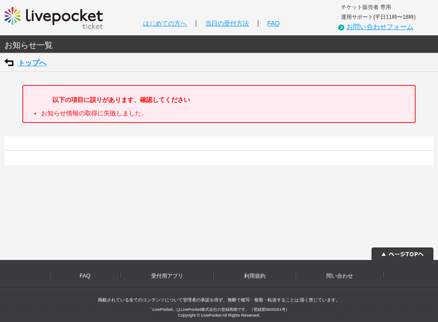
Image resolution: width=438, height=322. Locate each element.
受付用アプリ (167, 276)
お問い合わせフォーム (379, 26)
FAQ (273, 23)
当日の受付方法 (227, 23)
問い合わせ (339, 276)
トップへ (32, 63)
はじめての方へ (165, 23)
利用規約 (254, 276)
